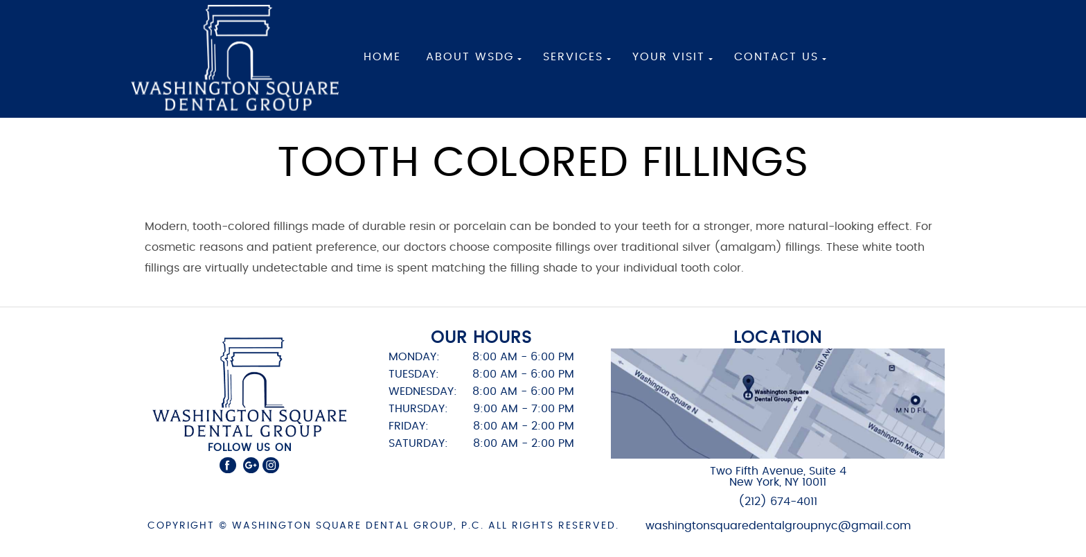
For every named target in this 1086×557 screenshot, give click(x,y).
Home (382, 56)
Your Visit (668, 56)
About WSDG (470, 56)
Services (573, 56)
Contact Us (776, 56)
